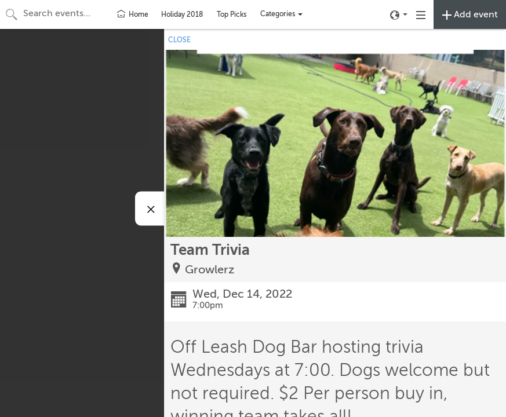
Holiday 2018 (182, 14)
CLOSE (179, 40)
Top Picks (231, 14)
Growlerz (209, 269)
